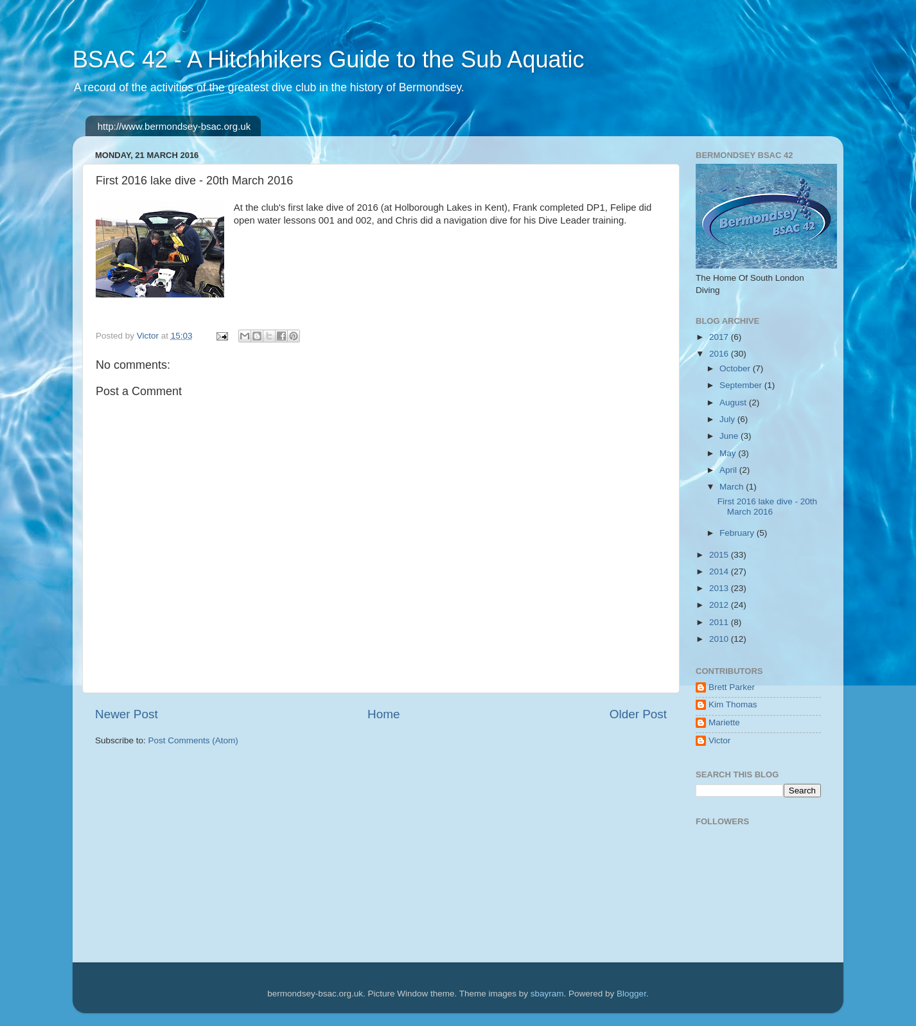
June (730, 436)
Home (383, 714)
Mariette (724, 722)
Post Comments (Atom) (193, 740)
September (741, 385)
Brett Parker (732, 687)
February (738, 533)
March (732, 486)
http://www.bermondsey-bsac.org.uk (174, 126)
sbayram (547, 993)
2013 (720, 588)
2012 (720, 605)
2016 (720, 353)
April (729, 470)
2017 (720, 337)
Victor (719, 740)
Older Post (638, 714)
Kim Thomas (733, 704)
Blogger (631, 993)
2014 (720, 571)
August (734, 402)
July (728, 419)
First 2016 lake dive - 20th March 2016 (767, 507)
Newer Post (126, 714)
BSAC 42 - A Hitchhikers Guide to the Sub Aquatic (328, 59)
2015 (720, 555)
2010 (720, 639)
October (736, 368)
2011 (720, 622)
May (728, 453)
